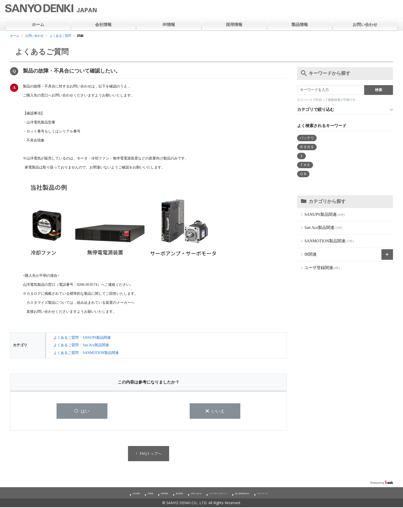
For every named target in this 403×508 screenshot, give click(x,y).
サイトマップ (297, 494)
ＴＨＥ (305, 165)
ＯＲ (303, 174)
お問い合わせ (365, 24)
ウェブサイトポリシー (224, 494)
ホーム (38, 24)
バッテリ (307, 138)
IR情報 (169, 24)
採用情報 (234, 24)
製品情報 (299, 24)
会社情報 (103, 24)
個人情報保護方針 (264, 494)
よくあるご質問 (60, 36)
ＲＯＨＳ (307, 147)
